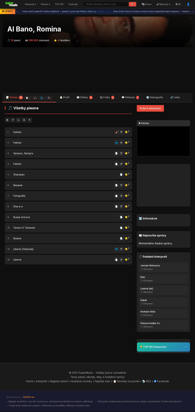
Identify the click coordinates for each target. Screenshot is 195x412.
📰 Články (84, 97)
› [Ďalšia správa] (193, 11)
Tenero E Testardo (24, 228)
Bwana (17, 239)
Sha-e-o (18, 206)
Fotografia (19, 196)
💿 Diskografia (154, 97)
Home (29, 381)
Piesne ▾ (45, 4)
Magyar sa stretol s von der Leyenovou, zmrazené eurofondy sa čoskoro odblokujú (50, 401)
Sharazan (19, 174)
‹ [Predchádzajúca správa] (17, 11)
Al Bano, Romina (34, 29)
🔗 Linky (175, 97)
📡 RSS (146, 381)
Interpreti (41, 381)
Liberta (17, 260)
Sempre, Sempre (23, 153)
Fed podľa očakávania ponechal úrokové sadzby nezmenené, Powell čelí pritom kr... (140, 401)
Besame (18, 185)
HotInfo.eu (28, 397)
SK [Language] (178, 4)
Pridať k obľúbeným (150, 108)
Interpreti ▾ (30, 4)
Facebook (161, 381)
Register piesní (59, 381)
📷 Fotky (107, 97)
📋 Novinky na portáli (126, 381)
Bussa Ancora (21, 217)
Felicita (17, 132)
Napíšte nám (102, 381)
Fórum (147, 4)
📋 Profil (64, 97)
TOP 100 (59, 4)
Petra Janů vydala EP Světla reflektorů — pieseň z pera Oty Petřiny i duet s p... (63, 11)
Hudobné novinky (81, 381)
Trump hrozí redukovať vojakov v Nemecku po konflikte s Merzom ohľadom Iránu (49, 406)
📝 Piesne (29, 97)
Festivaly (73, 4)
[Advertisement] (97, 70)
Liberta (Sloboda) (23, 249)
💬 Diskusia (130, 97)
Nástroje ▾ (163, 4)
